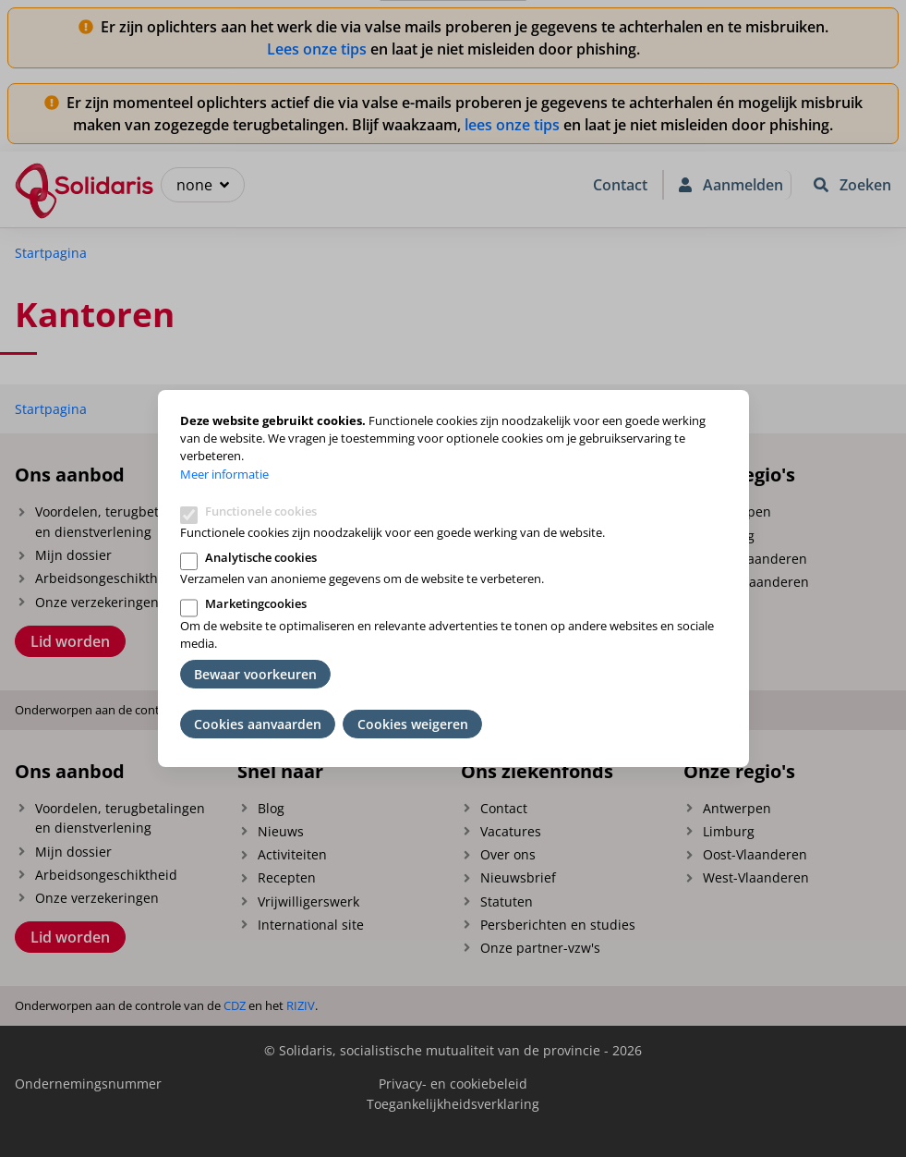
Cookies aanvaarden (257, 724)
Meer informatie (224, 474)
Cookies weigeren (412, 724)
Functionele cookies (261, 511)
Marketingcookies (256, 603)
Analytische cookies (261, 557)
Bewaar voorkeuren (255, 674)
